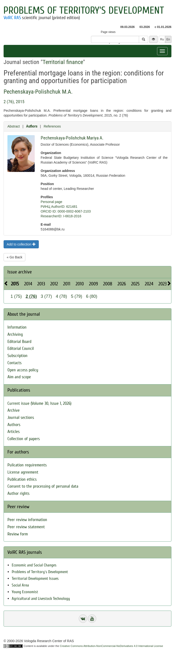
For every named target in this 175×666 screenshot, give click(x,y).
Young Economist (25, 592)
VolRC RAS (12, 17)
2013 (41, 284)
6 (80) (91, 296)
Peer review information (27, 519)
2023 (162, 284)
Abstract (13, 126)
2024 (149, 284)
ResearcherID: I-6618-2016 (61, 216)
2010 (80, 284)
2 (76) (31, 296)
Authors (31, 126)
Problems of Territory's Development (83, 10)
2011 (66, 284)
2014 (28, 284)
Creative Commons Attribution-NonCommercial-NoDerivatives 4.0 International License (111, 646)
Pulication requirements (27, 465)
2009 (93, 284)
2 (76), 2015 (14, 101)
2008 (107, 284)
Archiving (15, 334)
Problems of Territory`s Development (40, 572)
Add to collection (21, 244)
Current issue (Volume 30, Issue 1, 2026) (39, 403)
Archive (13, 410)
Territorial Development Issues (35, 578)
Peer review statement (26, 526)
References (52, 126)
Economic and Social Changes (34, 565)
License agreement (22, 472)
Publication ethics (22, 479)
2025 (135, 284)
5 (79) (76, 296)
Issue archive (19, 272)
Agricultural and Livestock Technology (41, 598)
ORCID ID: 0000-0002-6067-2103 (66, 211)
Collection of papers (23, 438)
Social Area (20, 585)
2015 (15, 284)
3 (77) (46, 296)
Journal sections (20, 417)
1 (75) (16, 296)
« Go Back (14, 257)
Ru (162, 39)
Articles (13, 431)
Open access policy (22, 370)
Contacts (14, 362)
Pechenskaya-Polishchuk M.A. (38, 91)
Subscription (17, 355)
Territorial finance (63, 62)
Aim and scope (19, 376)
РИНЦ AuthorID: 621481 (59, 206)
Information (17, 327)
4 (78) (61, 296)
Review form (17, 534)
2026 (122, 284)
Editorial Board (19, 341)
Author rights (18, 493)
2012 (54, 284)
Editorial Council (20, 348)
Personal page (51, 202)
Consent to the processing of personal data (42, 486)
